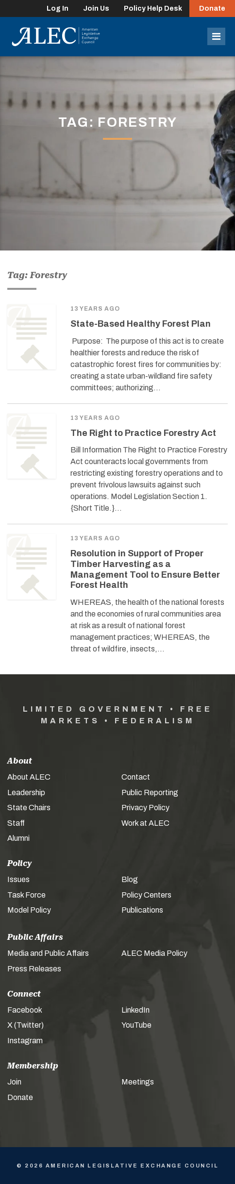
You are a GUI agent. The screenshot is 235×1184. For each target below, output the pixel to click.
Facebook (24, 1010)
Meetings (137, 1082)
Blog (129, 879)
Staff (16, 823)
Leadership (26, 792)
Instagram (25, 1040)
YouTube (136, 1025)
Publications (142, 910)
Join (14, 1082)
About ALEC (28, 777)
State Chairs (28, 807)
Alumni (18, 838)
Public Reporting (149, 792)
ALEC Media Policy (154, 953)
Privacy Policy (145, 807)
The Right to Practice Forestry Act (143, 433)
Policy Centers (146, 895)
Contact (135, 777)
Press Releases (34, 969)
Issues (18, 879)
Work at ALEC (145, 823)
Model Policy (29, 910)
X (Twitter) (25, 1025)
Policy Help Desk (153, 8)
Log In (57, 8)
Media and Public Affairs (48, 953)
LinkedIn (135, 1010)
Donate (212, 8)
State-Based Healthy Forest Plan (140, 324)
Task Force (26, 895)
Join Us (96, 8)
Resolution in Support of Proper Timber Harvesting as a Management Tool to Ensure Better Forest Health (145, 569)
